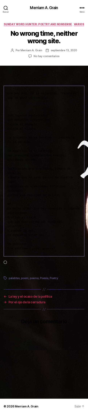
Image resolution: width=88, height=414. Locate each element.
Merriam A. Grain (44, 8)
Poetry (54, 278)
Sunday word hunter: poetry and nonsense (38, 24)
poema (34, 278)
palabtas (14, 278)
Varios (79, 24)
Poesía (44, 278)
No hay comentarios (46, 56)
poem (24, 278)
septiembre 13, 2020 (64, 50)
